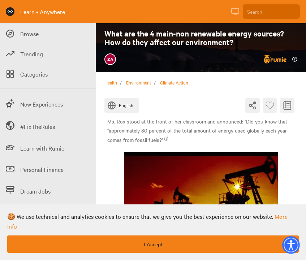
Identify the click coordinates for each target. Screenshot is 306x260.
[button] (290, 245)
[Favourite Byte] (270, 105)
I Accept (153, 244)
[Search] (271, 11)
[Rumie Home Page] (10, 11)
